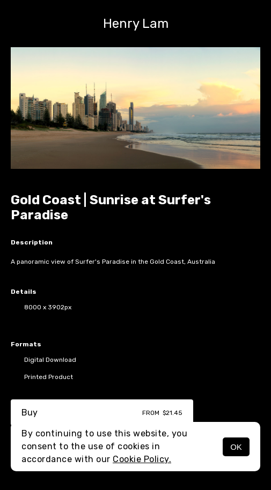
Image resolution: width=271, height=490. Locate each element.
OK (236, 446)
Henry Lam (136, 23)
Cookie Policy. (142, 459)
